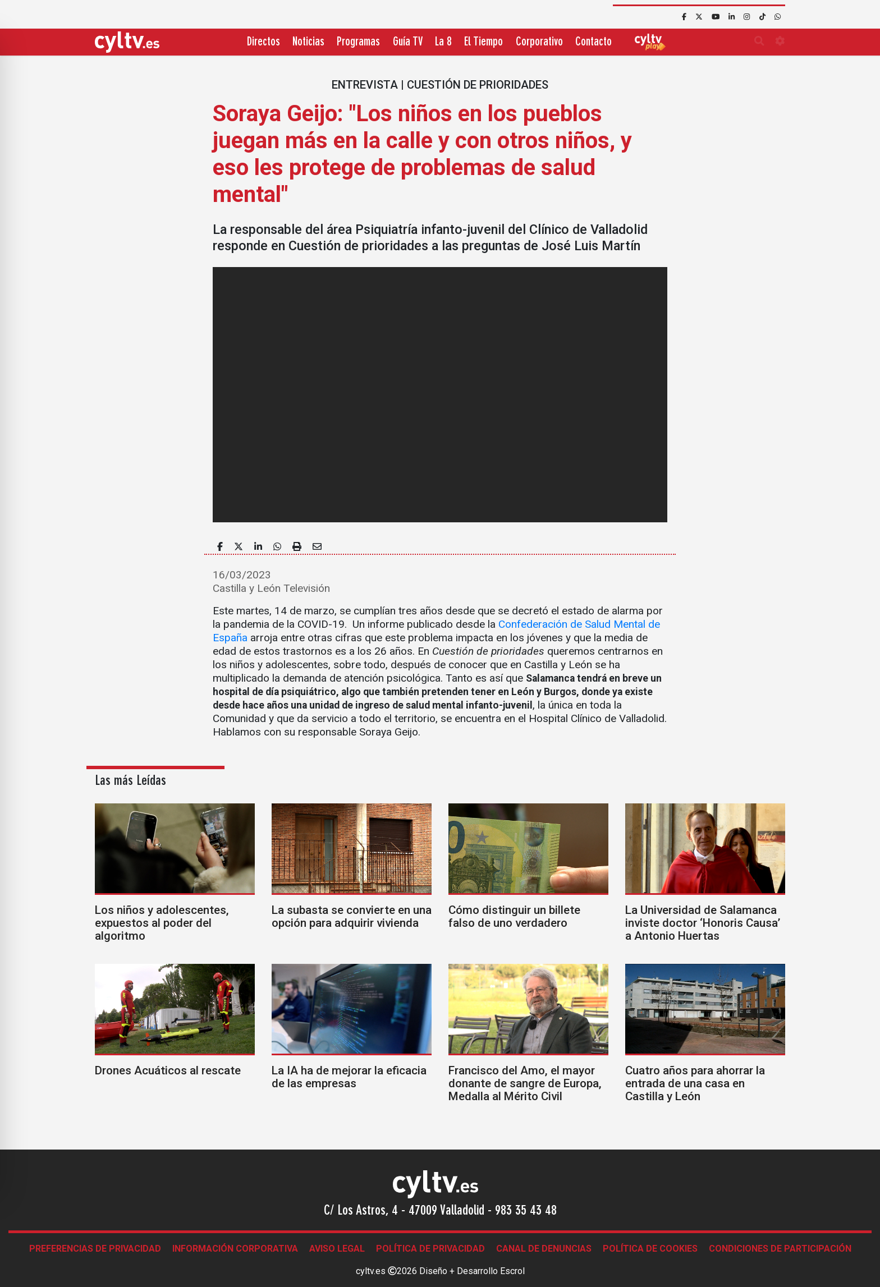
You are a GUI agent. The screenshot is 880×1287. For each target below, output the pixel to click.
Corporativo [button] (539, 42)
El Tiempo (483, 42)
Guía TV (408, 42)
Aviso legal (337, 1248)
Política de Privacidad (430, 1248)
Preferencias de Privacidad (95, 1248)
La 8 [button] (443, 42)
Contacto (593, 42)
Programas (358, 42)
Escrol (512, 1271)
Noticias (308, 42)
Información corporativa (235, 1248)
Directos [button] (263, 42)
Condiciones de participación (780, 1248)
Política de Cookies (650, 1248)
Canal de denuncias (544, 1248)
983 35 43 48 (526, 1211)
